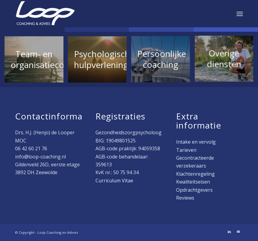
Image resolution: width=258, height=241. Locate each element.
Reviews (185, 197)
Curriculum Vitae (114, 180)
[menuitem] (240, 13)
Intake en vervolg (196, 141)
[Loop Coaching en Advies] (45, 13)
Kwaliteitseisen (193, 181)
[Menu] (240, 13)
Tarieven (186, 150)
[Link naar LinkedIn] (229, 231)
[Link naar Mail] (238, 231)
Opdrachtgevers (194, 190)
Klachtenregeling (195, 174)
